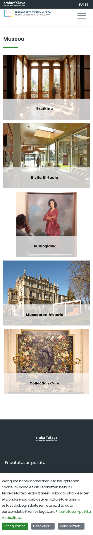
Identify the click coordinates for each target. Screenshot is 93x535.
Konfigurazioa (15, 526)
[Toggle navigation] (82, 16)
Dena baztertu (71, 526)
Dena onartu (43, 526)
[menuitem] (25, 462)
